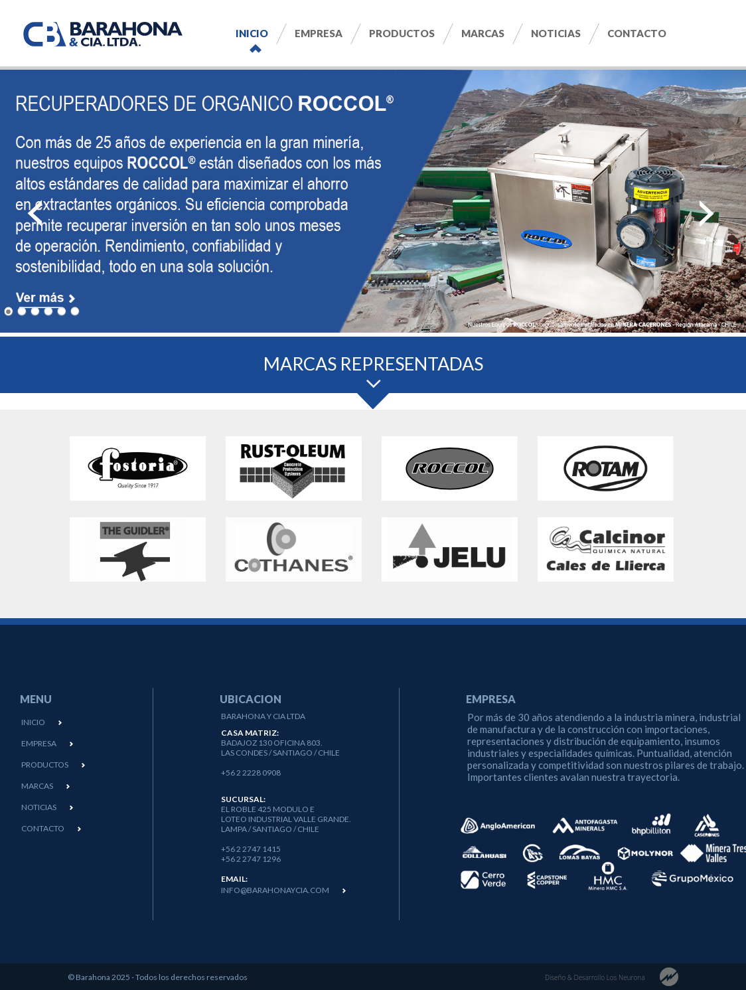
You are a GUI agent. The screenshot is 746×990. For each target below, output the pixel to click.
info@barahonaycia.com (275, 890)
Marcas (482, 33)
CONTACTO (42, 828)
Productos (402, 33)
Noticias (556, 33)
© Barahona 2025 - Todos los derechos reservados (158, 977)
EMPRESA (38, 743)
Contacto (636, 33)
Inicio (252, 33)
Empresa (318, 33)
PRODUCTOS (44, 765)
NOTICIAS (38, 807)
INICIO (33, 722)
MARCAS (37, 786)
